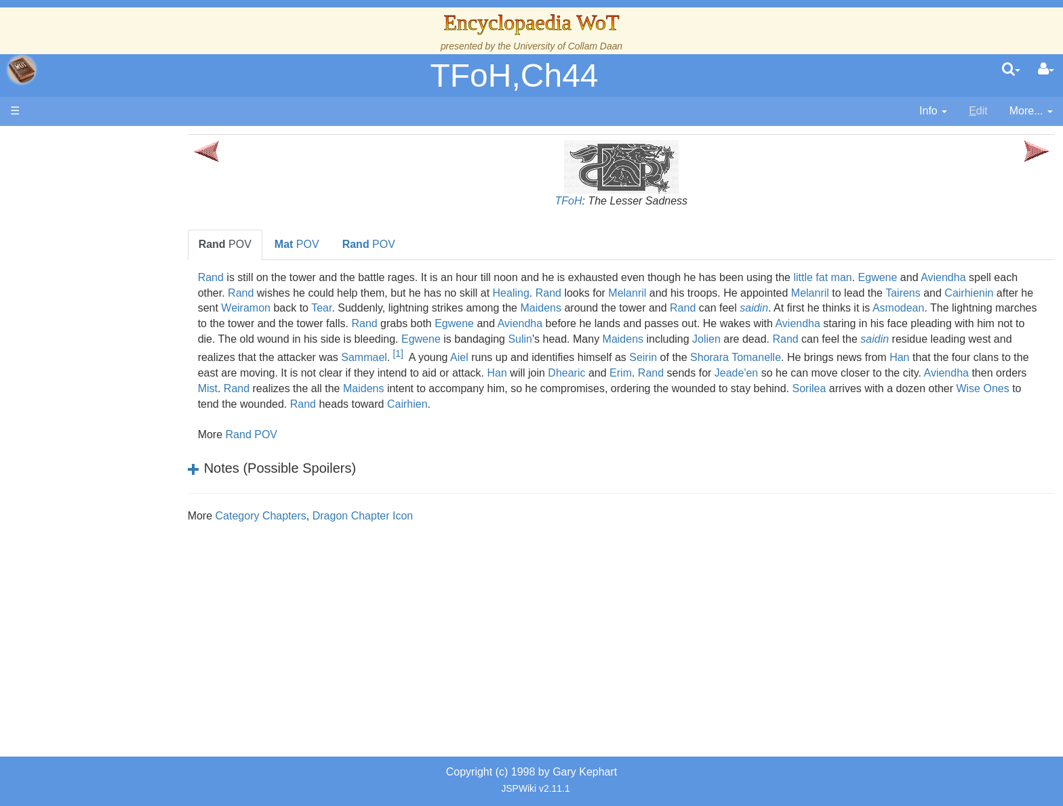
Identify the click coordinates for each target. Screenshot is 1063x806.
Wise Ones (620, 404)
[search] (1011, 69)
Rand (262, 277)
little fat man (873, 277)
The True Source (104, 241)
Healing (588, 293)
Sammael (658, 357)
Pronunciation (97, 551)
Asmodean (275, 323)
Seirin (936, 357)
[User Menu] (1046, 69)
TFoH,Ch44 (514, 75)
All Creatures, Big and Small (132, 442)
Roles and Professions (118, 427)
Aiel (753, 357)
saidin (896, 308)
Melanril (704, 293)
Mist (621, 388)
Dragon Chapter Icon (413, 516)
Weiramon (388, 308)
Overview (114, 318)
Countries (115, 334)
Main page (62, 141)
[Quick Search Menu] (1011, 69)
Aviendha (993, 277)
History (81, 257)
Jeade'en (318, 388)
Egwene (928, 277)
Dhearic (917, 373)
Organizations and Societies (131, 411)
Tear (464, 308)
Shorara (1003, 357)
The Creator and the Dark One (137, 210)
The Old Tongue (103, 350)
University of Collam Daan (567, 46)
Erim (972, 373)
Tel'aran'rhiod (96, 504)
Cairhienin (273, 308)
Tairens (980, 293)
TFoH (593, 201)
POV (275, 244)
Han (416, 373)
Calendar (86, 272)
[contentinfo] (933, 111)
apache (21, 69)
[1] (691, 353)
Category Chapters (311, 516)
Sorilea (447, 404)
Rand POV (301, 434)
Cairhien (871, 404)
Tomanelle (273, 373)
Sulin (775, 339)
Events (81, 288)
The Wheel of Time (109, 226)
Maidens (683, 308)
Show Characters (106, 396)
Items (77, 458)
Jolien (962, 339)
